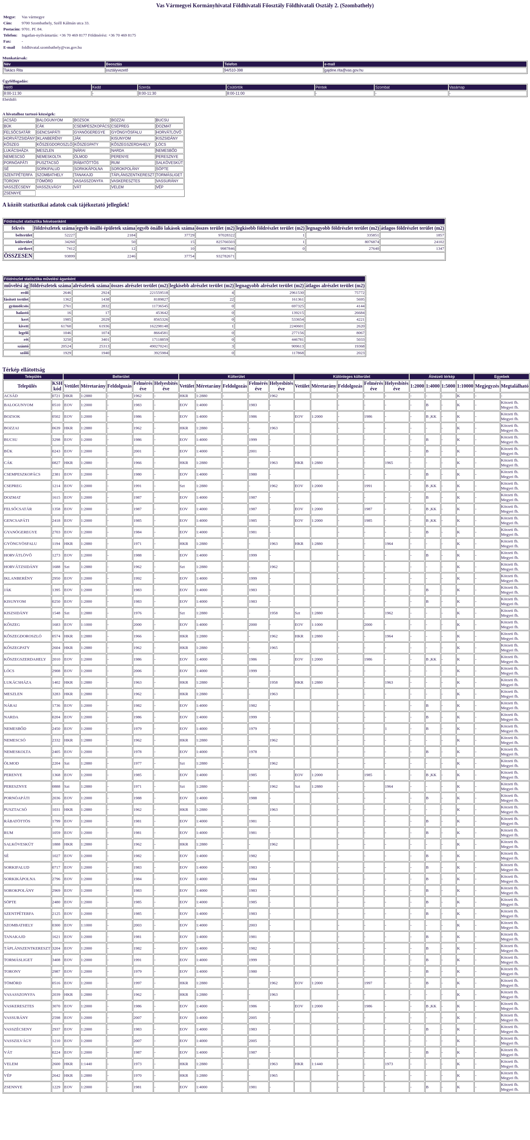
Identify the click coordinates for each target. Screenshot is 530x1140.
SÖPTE (162, 169)
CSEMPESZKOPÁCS (91, 126)
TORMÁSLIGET (169, 175)
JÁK (77, 138)
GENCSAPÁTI (48, 132)
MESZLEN (45, 150)
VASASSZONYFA (88, 181)
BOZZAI (117, 120)
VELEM (117, 187)
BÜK (8, 126)
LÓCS (161, 144)
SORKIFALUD (48, 169)
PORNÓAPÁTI (16, 163)
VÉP (160, 187)
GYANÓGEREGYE (89, 132)
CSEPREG (120, 126)
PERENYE (120, 157)
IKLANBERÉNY (49, 138)
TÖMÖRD (45, 181)
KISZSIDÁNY (167, 138)
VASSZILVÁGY (49, 187)
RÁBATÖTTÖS (86, 163)
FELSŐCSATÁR (17, 132)
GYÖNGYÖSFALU (126, 132)
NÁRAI (79, 150)
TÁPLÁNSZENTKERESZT (132, 175)
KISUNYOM (121, 138)
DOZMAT (163, 126)
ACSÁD (10, 120)
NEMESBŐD (166, 150)
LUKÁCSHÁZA (16, 150)
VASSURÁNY (167, 181)
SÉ (6, 169)
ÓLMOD (81, 157)
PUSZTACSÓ (48, 163)
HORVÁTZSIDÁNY (19, 138)
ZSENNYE (12, 193)
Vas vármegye (33, 17)
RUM (115, 163)
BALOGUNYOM (50, 120)
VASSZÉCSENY (17, 187)
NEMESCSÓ (14, 157)
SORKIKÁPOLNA (88, 169)
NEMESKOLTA (49, 157)
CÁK (40, 126)
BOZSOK (81, 120)
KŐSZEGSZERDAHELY (131, 144)
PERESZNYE (167, 157)
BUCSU (162, 120)
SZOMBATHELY (50, 175)
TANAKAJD (83, 175)
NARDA (117, 150)
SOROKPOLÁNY (125, 169)
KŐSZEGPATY (86, 144)
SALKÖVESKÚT (169, 163)
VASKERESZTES (125, 181)
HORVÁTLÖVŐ (169, 132)
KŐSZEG (11, 144)
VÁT (77, 187)
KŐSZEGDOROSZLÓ (54, 144)
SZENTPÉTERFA (18, 175)
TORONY (11, 181)
